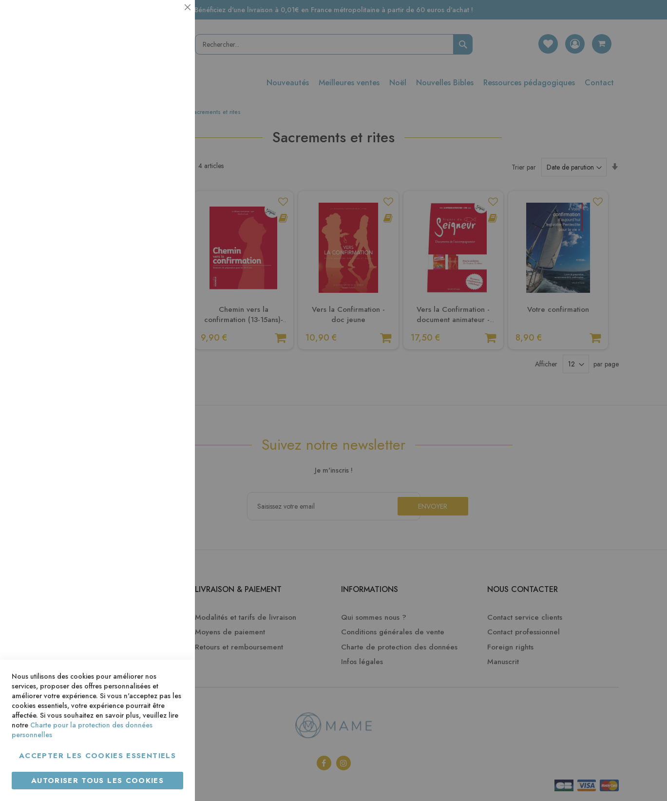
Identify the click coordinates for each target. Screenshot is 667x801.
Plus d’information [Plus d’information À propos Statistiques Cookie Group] (154, 194)
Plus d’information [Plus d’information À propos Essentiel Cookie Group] (154, 90)
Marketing (168, 236)
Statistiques (168, 132)
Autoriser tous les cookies (97, 780)
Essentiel (168, 19)
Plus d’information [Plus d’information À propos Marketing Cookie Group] (154, 297)
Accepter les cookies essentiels (97, 755)
